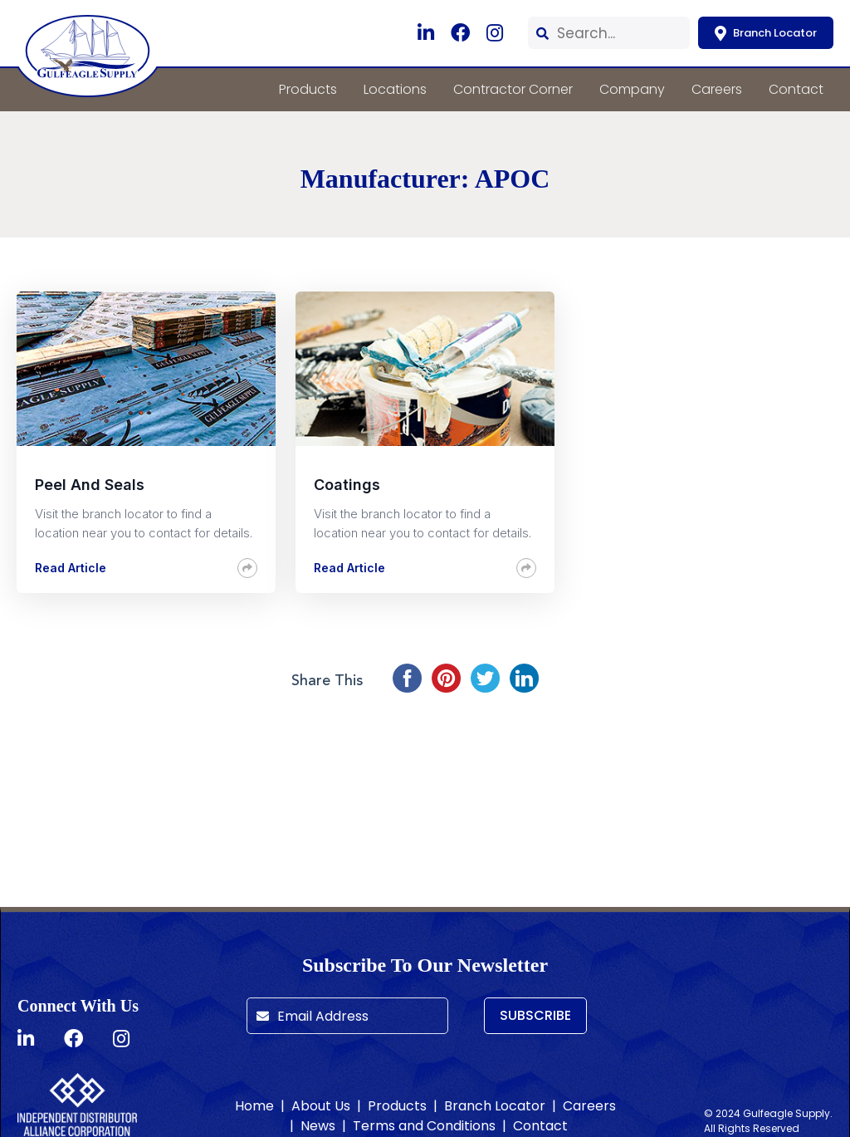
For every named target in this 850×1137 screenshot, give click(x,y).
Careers (716, 89)
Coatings (347, 484)
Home (254, 1105)
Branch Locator (766, 33)
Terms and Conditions (424, 1125)
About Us (320, 1105)
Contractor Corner (513, 89)
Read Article (70, 568)
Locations (395, 89)
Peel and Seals (89, 484)
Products (308, 89)
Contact (796, 89)
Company (632, 89)
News (317, 1125)
